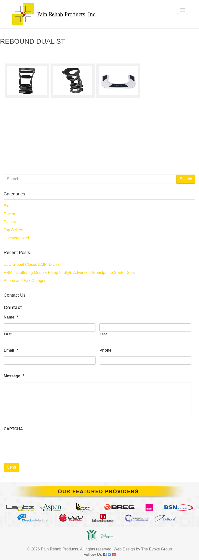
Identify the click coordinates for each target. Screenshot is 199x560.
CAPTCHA (13, 429)
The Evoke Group (156, 549)
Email (11, 350)
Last (103, 334)
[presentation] (41, 444)
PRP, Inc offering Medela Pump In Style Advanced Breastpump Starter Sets (69, 272)
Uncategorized (16, 238)
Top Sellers (13, 230)
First (8, 334)
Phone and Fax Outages (25, 281)
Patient (10, 222)
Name (11, 317)
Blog (8, 206)
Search (186, 179)
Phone (106, 350)
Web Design (124, 549)
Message (14, 376)
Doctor (9, 214)
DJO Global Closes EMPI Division (33, 264)
